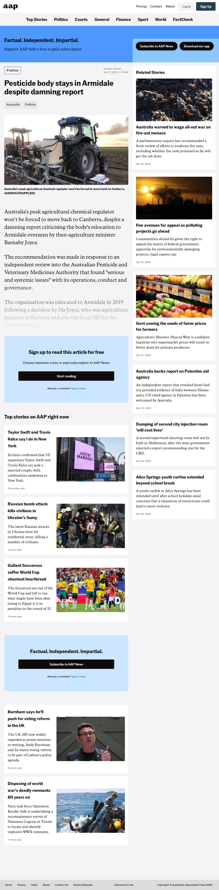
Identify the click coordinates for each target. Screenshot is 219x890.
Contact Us (61, 884)
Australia (13, 104)
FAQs (34, 884)
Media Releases (83, 884)
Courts (81, 19)
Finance (123, 19)
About (170, 6)
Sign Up (205, 6)
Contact (156, 6)
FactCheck (183, 19)
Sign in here (78, 388)
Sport (143, 19)
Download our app (196, 46)
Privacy (21, 884)
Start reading (66, 376)
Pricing (141, 6)
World (160, 19)
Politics (61, 19)
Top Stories (36, 19)
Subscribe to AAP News (156, 46)
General (102, 19)
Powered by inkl (123, 884)
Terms (8, 884)
